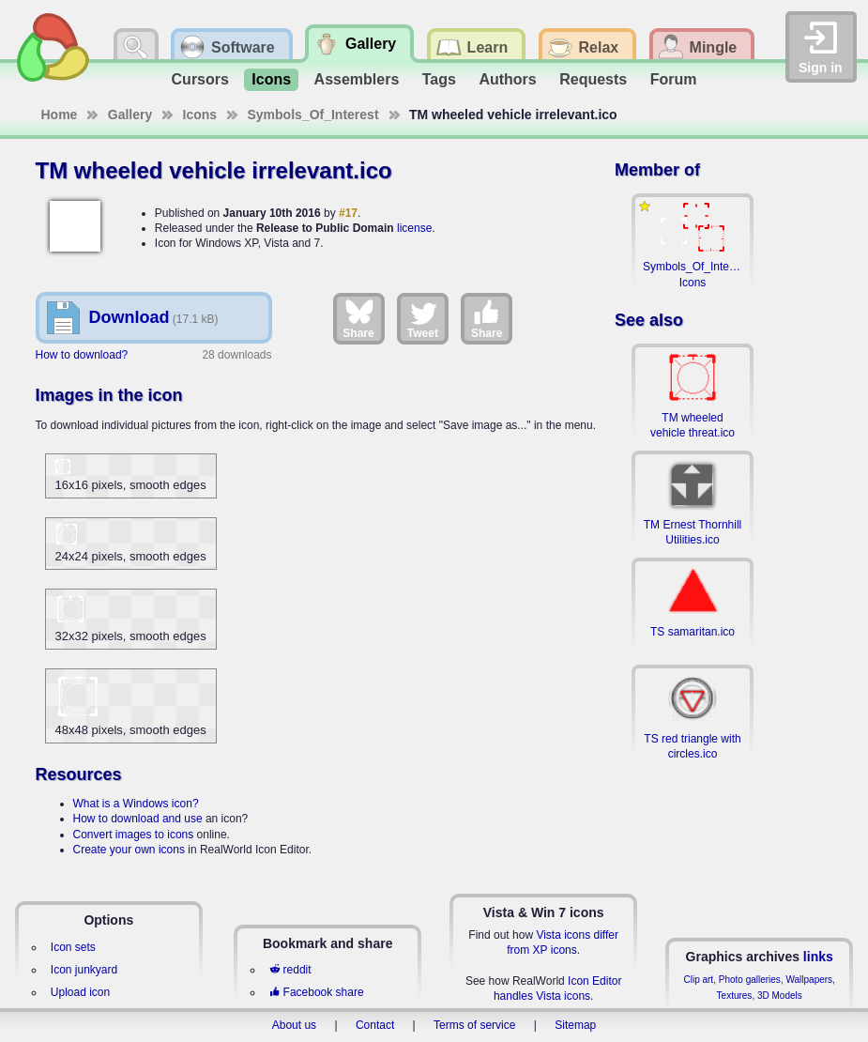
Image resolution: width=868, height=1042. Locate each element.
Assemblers (357, 79)
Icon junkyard (84, 969)
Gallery (130, 114)
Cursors (200, 79)
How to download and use (138, 818)
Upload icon (80, 992)
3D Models (779, 995)
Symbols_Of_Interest (313, 114)
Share (358, 318)
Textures (735, 995)
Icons (271, 79)
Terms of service (474, 1025)
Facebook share (316, 992)
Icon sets (73, 947)
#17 (348, 213)
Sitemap (575, 1025)
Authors (507, 79)
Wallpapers (808, 979)
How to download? (82, 354)
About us (294, 1025)
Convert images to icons (133, 834)
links (818, 956)
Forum (673, 79)
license (414, 228)
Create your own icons (129, 849)
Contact (375, 1025)
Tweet (422, 318)
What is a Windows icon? (136, 803)
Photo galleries (750, 979)
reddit (290, 969)
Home (59, 114)
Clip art (698, 979)
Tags (439, 79)
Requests (593, 79)
